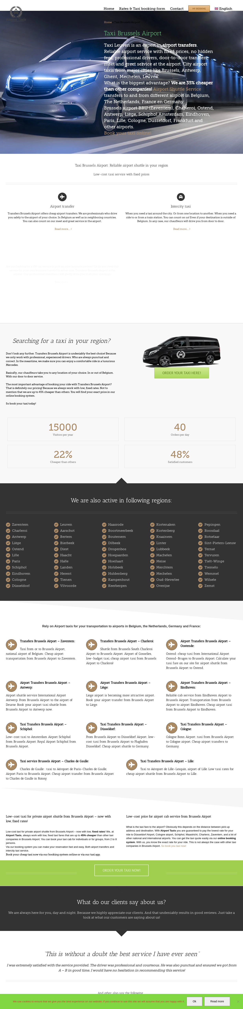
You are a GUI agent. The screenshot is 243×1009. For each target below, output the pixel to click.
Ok (194, 1001)
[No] (238, 1002)
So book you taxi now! (173, 845)
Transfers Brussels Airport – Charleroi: (127, 641)
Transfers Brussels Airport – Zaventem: (47, 641)
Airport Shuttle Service (177, 89)
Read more (217, 1001)
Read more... (62, 229)
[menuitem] (223, 8)
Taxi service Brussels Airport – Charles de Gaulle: (54, 761)
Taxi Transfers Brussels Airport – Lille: (167, 761)
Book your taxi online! (127, 133)
